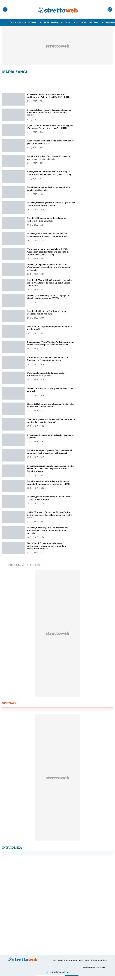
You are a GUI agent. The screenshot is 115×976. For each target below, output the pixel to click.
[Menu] (5, 9)
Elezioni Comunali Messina (55, 22)
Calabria (74, 960)
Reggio (60, 960)
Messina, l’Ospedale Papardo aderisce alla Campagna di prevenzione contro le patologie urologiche (50, 267)
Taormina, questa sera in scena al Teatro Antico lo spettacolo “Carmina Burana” (51, 420)
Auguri (104, 967)
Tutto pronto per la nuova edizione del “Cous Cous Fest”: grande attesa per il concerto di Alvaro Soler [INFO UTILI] (49, 252)
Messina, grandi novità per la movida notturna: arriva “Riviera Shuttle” (51, 498)
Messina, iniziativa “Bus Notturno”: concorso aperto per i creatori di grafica (50, 157)
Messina (67, 960)
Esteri (98, 967)
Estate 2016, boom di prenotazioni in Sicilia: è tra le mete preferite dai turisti (50, 405)
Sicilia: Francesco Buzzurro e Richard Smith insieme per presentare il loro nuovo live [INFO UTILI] (51, 515)
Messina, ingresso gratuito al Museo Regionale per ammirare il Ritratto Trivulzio (50, 204)
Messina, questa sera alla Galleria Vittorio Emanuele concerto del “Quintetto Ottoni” (48, 235)
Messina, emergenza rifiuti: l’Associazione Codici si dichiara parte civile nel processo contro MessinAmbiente (48, 468)
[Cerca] (110, 9)
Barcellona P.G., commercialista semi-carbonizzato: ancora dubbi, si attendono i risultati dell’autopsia (48, 546)
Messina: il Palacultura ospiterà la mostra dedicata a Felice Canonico (48, 219)
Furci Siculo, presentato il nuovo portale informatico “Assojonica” (47, 374)
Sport (105, 960)
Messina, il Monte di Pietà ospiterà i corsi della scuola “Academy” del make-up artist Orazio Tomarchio (50, 283)
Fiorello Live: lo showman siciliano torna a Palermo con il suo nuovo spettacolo (48, 358)
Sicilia (81, 960)
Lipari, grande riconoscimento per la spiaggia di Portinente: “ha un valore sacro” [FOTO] (50, 126)
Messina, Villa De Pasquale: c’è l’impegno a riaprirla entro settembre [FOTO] (49, 296)
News (54, 960)
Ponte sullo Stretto (86, 22)
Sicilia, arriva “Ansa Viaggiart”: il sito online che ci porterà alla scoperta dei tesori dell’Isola (50, 343)
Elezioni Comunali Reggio (21, 22)
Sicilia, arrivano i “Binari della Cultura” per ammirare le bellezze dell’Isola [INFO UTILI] (50, 173)
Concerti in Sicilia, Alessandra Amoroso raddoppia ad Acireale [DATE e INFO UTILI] (50, 95)
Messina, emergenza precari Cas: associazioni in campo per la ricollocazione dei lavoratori (50, 451)
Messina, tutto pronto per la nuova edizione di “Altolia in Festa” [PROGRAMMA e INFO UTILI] (50, 112)
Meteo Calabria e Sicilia (93, 960)
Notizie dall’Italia (89, 967)
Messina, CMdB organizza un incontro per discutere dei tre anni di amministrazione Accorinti (48, 530)
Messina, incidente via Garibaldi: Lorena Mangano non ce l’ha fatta (48, 312)
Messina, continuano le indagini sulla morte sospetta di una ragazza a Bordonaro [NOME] (50, 482)
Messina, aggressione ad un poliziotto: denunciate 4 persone (46, 436)
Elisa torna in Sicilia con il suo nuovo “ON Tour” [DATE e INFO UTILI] (48, 142)
